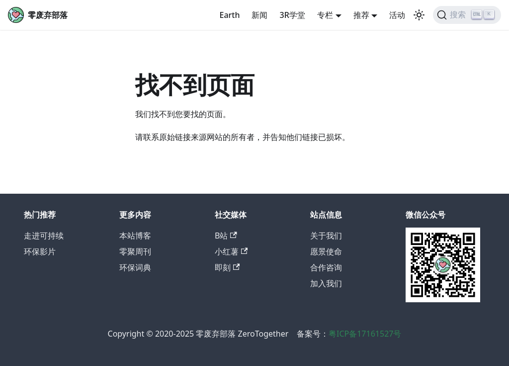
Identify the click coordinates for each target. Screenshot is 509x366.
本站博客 (135, 235)
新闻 (259, 14)
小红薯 (231, 251)
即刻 (227, 267)
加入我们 (326, 283)
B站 (226, 235)
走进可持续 (44, 235)
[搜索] (467, 15)
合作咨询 (326, 267)
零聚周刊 (135, 251)
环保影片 (40, 251)
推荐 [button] (361, 14)
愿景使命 (326, 251)
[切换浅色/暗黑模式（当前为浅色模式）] (419, 15)
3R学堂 (292, 14)
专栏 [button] (325, 14)
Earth (229, 14)
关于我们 (326, 235)
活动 (397, 14)
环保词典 (135, 267)
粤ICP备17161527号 (365, 333)
